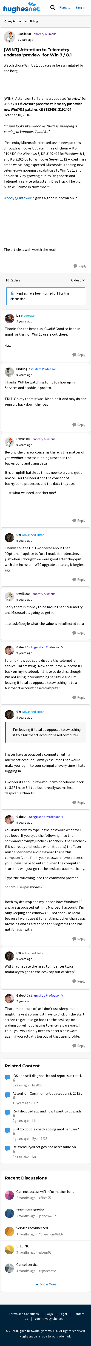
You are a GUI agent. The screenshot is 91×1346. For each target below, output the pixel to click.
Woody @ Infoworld (19, 198)
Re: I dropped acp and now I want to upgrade (47, 1111)
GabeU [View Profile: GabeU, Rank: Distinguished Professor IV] (21, 647)
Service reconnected (32, 1228)
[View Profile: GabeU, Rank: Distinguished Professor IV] (9, 650)
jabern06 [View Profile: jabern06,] (45, 1252)
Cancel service (27, 1264)
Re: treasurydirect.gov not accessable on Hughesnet (44, 1147)
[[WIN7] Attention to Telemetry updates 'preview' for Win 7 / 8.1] (24, 321)
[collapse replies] (45, 312)
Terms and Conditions (24, 1314)
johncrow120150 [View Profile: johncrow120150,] (50, 1216)
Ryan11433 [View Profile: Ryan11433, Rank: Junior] (39, 1138)
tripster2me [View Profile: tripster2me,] (47, 1271)
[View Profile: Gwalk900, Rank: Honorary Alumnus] (9, 37)
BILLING (22, 1246)
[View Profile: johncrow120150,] (9, 1213)
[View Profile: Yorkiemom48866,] (9, 1231)
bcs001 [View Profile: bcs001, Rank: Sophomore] (37, 1085)
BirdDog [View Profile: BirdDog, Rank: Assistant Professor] (21, 369)
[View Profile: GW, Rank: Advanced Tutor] (9, 537)
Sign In (80, 7)
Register (65, 7)
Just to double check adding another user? (46, 1129)
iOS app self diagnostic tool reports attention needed (49, 1076)
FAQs (49, 1314)
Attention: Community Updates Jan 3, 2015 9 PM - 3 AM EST (48, 1093)
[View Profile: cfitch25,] (9, 1195)
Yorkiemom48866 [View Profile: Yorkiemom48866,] (51, 1234)
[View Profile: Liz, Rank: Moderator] (9, 318)
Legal (63, 1314)
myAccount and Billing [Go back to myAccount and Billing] (20, 21)
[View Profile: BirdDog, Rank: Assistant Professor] (9, 372)
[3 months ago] (26, 1234)
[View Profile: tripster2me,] (9, 1268)
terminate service (30, 1210)
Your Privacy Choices (49, 1319)
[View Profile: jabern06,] (9, 1249)
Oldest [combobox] (78, 280)
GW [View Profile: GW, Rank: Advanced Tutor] (18, 535)
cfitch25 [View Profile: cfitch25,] (45, 1197)
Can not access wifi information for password (44, 1191)
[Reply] (80, 266)
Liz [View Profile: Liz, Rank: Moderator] (18, 315)
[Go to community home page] (22, 7)
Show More (45, 1284)
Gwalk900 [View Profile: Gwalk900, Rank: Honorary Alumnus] (24, 34)
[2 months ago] (26, 1197)
